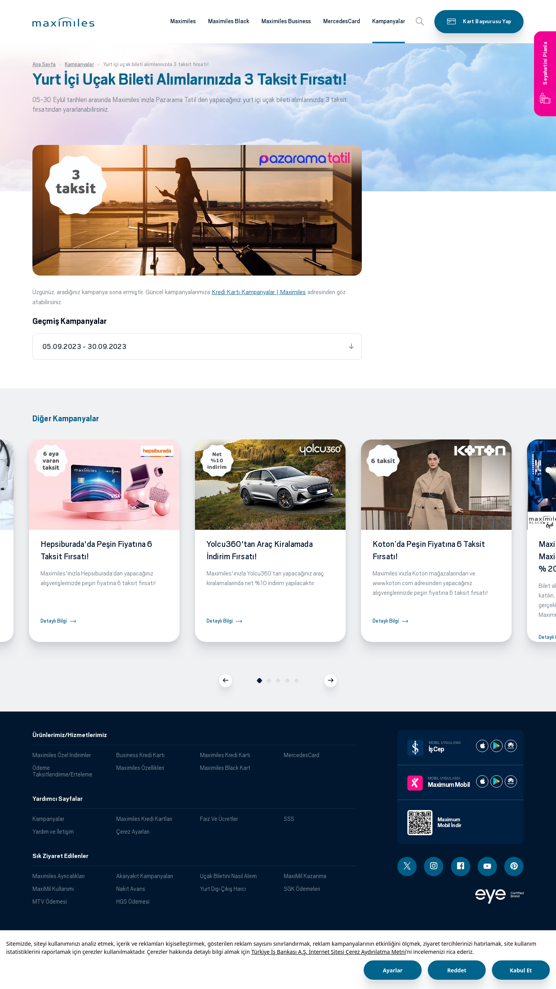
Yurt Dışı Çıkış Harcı (223, 888)
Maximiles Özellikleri (140, 767)
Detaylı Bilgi (54, 621)
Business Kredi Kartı (140, 755)
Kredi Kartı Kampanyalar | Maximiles (259, 292)
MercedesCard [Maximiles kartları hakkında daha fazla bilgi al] (341, 21)
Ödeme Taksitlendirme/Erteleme (62, 771)
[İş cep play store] (496, 746)
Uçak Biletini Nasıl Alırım (228, 876)
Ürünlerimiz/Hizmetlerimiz (69, 735)
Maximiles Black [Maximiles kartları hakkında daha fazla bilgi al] (228, 21)
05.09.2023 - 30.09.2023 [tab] (84, 347)
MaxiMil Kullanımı (53, 888)
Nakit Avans (130, 888)
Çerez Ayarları (132, 831)
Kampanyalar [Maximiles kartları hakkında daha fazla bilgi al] (388, 21)
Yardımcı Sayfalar (57, 798)
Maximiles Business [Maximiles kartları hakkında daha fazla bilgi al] (286, 21)
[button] (63, 22)
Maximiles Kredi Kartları (144, 818)
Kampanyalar (48, 818)
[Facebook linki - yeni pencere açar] (460, 866)
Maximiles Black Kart (225, 767)
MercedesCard (301, 755)
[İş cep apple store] (482, 746)
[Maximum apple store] (482, 781)
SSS (289, 818)
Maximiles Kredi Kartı (225, 755)
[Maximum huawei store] (511, 781)
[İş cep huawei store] (511, 746)
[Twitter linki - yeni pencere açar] (407, 866)
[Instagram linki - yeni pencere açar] (433, 866)
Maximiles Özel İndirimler (61, 755)
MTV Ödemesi (49, 901)
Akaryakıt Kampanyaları (144, 876)
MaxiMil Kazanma (305, 876)
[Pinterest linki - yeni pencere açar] (514, 866)
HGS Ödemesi (132, 901)
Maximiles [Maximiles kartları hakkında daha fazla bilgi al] (183, 21)
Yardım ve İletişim (53, 831)
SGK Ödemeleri (302, 888)
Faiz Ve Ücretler (219, 818)
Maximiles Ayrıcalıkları (58, 876)
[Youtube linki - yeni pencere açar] (487, 866)
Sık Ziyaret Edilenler (60, 856)
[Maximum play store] (496, 781)
